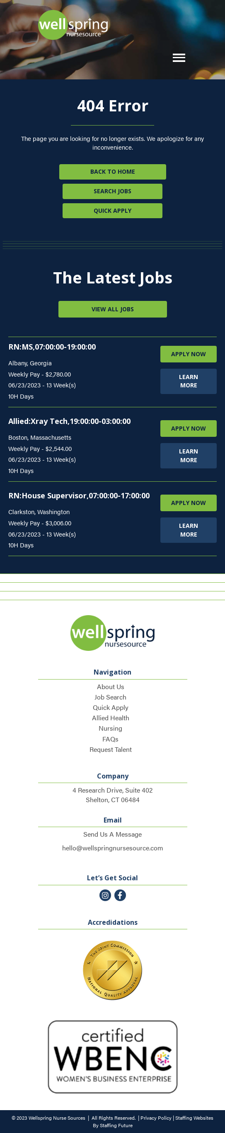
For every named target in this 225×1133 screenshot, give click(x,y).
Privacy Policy (156, 1117)
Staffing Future (116, 1125)
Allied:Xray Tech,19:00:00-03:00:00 (69, 421)
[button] (177, 58)
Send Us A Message (112, 834)
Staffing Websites (194, 1117)
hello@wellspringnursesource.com (112, 847)
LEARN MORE (188, 381)
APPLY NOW (188, 354)
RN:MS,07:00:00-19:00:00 (52, 347)
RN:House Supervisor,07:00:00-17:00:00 (79, 495)
